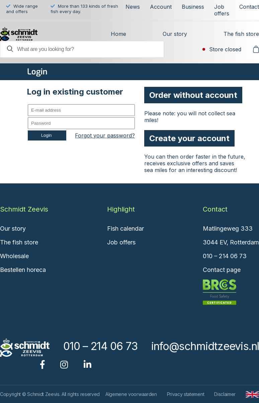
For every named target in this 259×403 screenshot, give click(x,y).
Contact (249, 6)
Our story (175, 34)
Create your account (189, 138)
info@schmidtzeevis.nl (205, 346)
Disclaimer (225, 394)
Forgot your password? (105, 135)
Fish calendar (125, 228)
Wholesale (14, 256)
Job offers (221, 10)
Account (161, 6)
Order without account (193, 95)
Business (193, 6)
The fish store (241, 34)
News (132, 6)
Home (118, 34)
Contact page (222, 269)
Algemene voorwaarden (131, 394)
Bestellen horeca (23, 269)
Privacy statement (185, 394)
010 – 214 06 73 (225, 256)
